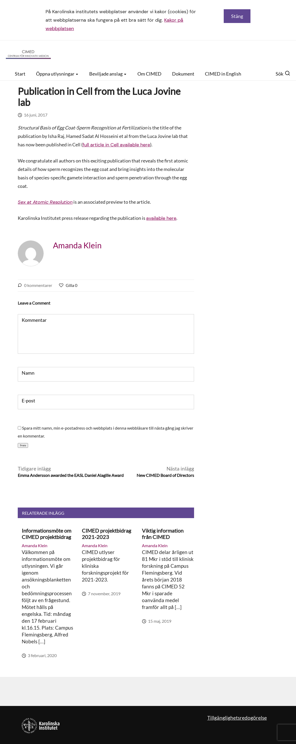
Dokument (183, 74)
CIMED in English (223, 74)
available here (161, 218)
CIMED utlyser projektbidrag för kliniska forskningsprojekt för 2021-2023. (105, 566)
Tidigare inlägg (71, 472)
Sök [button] (283, 73)
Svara (23, 445)
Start (20, 74)
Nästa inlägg (165, 472)
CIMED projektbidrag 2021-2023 (106, 533)
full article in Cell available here (116, 145)
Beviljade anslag (108, 74)
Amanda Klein (77, 245)
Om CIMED (149, 74)
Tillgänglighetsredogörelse (237, 718)
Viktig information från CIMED (162, 533)
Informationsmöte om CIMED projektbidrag (46, 533)
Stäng (237, 16)
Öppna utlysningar (57, 74)
